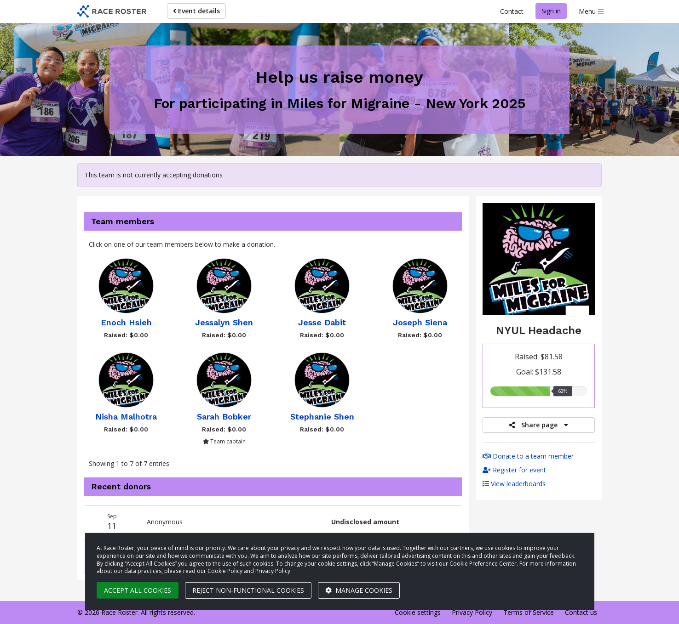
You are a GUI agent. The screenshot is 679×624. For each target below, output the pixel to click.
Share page (538, 424)
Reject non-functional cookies (248, 590)
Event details (196, 10)
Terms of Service (528, 612)
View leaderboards (514, 483)
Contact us (581, 612)
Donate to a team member (528, 456)
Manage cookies (358, 590)
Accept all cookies (137, 590)
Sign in (551, 10)
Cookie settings (418, 612)
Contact (512, 11)
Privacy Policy (472, 612)
